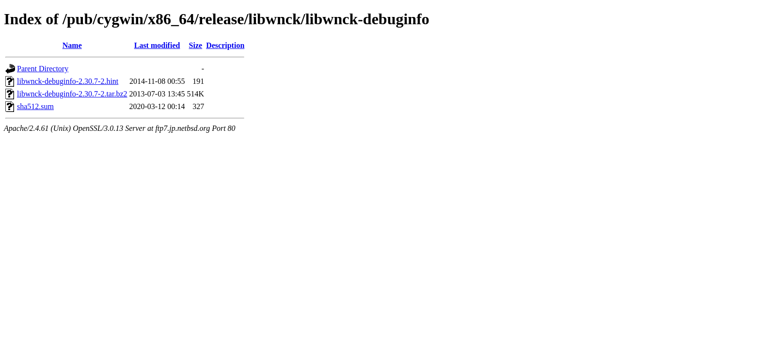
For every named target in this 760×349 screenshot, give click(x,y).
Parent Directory (42, 68)
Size (196, 45)
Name (72, 45)
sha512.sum (35, 106)
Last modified (157, 45)
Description (225, 45)
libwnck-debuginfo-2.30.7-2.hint (67, 81)
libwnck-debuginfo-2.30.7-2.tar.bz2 (72, 94)
